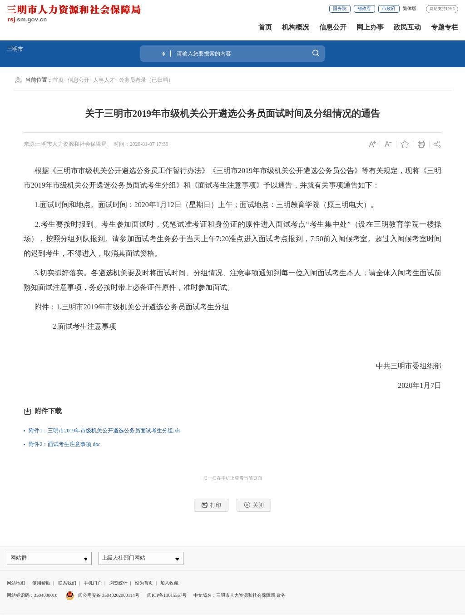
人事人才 (104, 80)
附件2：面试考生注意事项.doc (64, 444)
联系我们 (67, 584)
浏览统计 (118, 584)
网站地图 (16, 584)
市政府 (389, 8)
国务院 (339, 8)
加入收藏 (169, 584)
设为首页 (144, 584)
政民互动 (407, 27)
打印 (211, 504)
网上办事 (370, 27)
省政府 (364, 8)
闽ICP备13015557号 (167, 596)
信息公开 (332, 27)
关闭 (254, 504)
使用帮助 (41, 584)
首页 (265, 27)
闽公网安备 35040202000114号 (102, 596)
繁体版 (409, 8)
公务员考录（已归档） (146, 80)
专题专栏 (444, 27)
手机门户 (93, 584)
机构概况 (295, 27)
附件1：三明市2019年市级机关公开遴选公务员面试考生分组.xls (104, 430)
